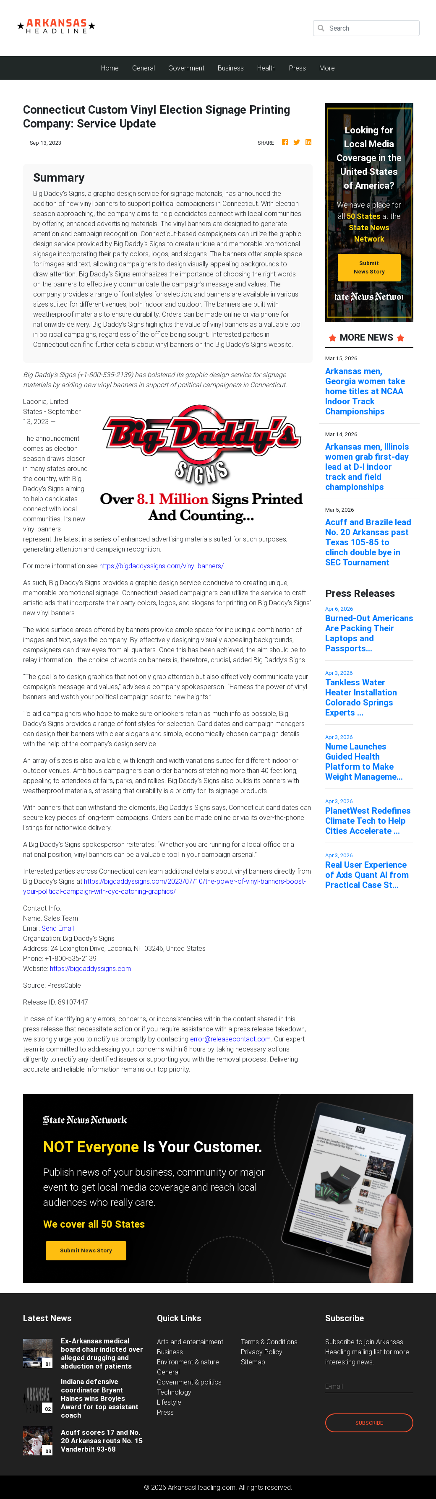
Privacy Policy (261, 1352)
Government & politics (189, 1382)
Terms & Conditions (269, 1342)
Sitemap (253, 1362)
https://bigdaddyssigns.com (90, 968)
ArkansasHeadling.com (201, 1487)
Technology (174, 1392)
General (143, 68)
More (327, 68)
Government (186, 68)
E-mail (334, 1386)
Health (266, 68)
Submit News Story (369, 267)
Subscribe (369, 1422)
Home (113, 67)
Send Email (58, 928)
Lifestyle (169, 1402)
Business (231, 68)
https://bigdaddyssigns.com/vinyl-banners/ (161, 566)
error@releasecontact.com (230, 1039)
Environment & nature (188, 1362)
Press (297, 68)
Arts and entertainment (190, 1342)
